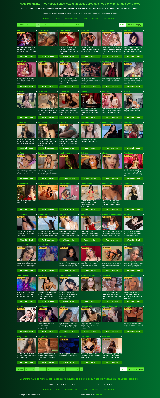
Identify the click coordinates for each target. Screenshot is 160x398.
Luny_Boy (20, 306)
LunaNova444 (43, 30)
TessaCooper (128, 153)
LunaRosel (106, 337)
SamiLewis (106, 92)
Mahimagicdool (129, 122)
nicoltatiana (128, 184)
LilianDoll (62, 214)
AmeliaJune (128, 214)
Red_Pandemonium (109, 306)
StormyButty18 (43, 184)
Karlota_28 (128, 245)
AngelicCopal (43, 306)
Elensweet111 (43, 61)
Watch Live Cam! (26, 56)
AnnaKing (20, 30)
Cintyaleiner (42, 337)
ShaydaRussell (22, 184)
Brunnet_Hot (107, 245)
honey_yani (85, 214)
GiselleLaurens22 (65, 153)
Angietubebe (43, 122)
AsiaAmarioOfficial (66, 245)
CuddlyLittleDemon (24, 275)
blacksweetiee (64, 184)
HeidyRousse (107, 184)
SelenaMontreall (65, 30)
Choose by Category (134, 25)
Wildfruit (127, 92)
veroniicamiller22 (44, 214)
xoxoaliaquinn (86, 245)
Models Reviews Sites (91, 18)
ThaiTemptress (129, 275)
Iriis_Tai (62, 306)
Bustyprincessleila (88, 275)
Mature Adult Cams (71, 18)
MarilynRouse (64, 61)
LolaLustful (85, 337)
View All (21, 25)
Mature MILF (46, 18)
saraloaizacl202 (22, 245)
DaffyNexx (84, 153)
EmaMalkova (43, 92)
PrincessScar (129, 30)
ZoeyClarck (42, 153)
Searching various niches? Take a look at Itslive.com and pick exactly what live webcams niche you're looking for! (80, 379)
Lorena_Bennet (86, 184)
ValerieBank (21, 92)
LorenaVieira (128, 306)
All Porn (58, 18)
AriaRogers (85, 30)
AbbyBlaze (42, 275)
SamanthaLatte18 (65, 275)
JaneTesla (20, 153)
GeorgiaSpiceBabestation (111, 214)
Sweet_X (62, 122)
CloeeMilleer (21, 61)
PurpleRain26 (43, 245)
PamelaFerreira (86, 306)
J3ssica (105, 153)
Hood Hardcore (109, 18)
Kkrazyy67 (127, 61)
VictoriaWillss (22, 214)
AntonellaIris (64, 92)
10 (64, 25)
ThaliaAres (106, 275)
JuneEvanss (21, 122)
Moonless (63, 337)
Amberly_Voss (107, 122)
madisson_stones (108, 30)
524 (77, 25)
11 (69, 25)
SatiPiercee (85, 92)
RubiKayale (85, 61)
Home (122, 25)
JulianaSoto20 (107, 61)
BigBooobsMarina (87, 122)
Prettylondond (22, 337)
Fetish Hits (98, 395)
